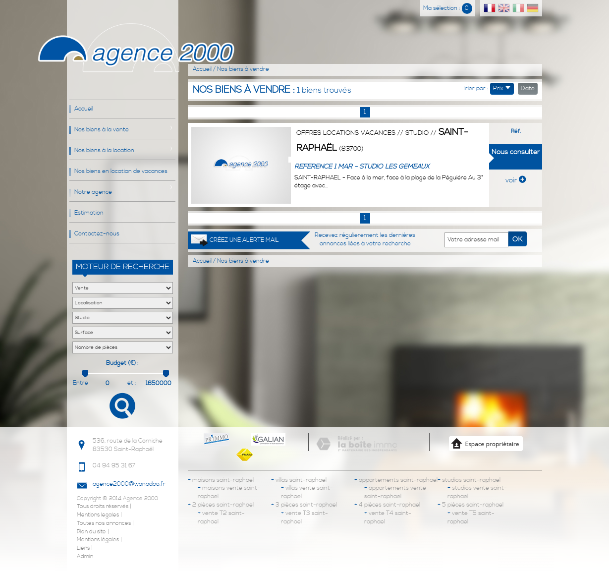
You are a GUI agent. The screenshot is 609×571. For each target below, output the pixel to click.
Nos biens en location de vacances (120, 171)
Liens (83, 548)
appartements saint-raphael (396, 480)
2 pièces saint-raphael (221, 505)
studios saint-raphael (469, 480)
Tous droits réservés (102, 506)
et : (131, 383)
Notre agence (93, 192)
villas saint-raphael (299, 480)
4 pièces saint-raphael (387, 505)
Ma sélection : (448, 8)
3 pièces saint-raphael (304, 505)
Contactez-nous (96, 233)
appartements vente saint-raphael (395, 492)
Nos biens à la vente (101, 129)
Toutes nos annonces (104, 523)
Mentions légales (98, 539)
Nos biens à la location (104, 150)
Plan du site (91, 531)
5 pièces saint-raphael (470, 505)
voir (515, 180)
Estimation (89, 213)
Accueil (83, 109)
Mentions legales (98, 515)
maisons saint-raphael (221, 480)
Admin (85, 556)
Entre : (80, 383)
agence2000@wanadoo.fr (129, 484)
